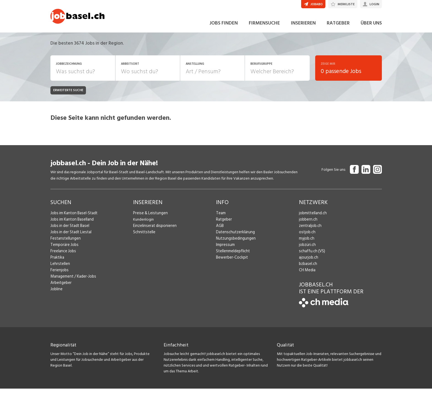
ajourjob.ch (308, 261)
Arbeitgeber (60, 287)
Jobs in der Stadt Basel (68, 230)
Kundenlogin (143, 223)
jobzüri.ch (307, 249)
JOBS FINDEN (223, 27)
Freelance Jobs (62, 255)
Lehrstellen (59, 268)
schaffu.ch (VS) (311, 255)
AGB (219, 230)
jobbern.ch (307, 223)
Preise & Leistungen (149, 217)
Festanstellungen (64, 242)
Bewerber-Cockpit (231, 261)
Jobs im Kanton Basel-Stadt (73, 217)
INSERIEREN (303, 27)
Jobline (56, 293)
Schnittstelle (143, 236)
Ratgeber (224, 223)
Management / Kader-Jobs (72, 280)
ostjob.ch (306, 236)
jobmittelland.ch (312, 217)
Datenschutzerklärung (234, 236)
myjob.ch (306, 242)
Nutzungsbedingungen (234, 242)
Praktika (57, 261)
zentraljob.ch (309, 230)
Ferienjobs (59, 274)
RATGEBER (338, 27)
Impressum (224, 249)
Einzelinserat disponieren (153, 230)
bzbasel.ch (307, 268)
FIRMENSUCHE (264, 27)
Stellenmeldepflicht (232, 255)
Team (220, 217)
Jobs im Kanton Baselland (71, 223)
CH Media (307, 274)
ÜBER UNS (371, 27)
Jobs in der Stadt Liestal (69, 236)
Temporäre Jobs (63, 249)
